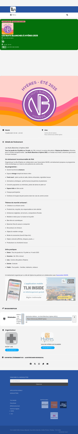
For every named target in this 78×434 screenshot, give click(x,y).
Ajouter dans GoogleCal (34, 357)
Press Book (13, 403)
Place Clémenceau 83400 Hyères (53, 134)
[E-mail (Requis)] (39, 381)
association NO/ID (62, 275)
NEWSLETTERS (14, 393)
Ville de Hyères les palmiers (51, 344)
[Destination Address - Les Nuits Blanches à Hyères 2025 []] (49, 319)
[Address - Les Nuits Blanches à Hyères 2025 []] (22, 319)
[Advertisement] (39, 63)
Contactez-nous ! (63, 432)
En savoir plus (12, 350)
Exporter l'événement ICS (14, 357)
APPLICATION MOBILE (16, 390)
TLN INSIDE (13, 400)
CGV (12, 413)
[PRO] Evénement (15, 406)
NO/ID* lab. (9, 347)
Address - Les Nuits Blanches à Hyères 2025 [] (18, 319)
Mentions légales (14, 408)
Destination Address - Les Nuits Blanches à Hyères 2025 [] (41, 316)
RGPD (12, 411)
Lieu (46, 130)
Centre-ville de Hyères (50, 133)
